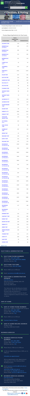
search (6, 7)
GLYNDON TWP (5, 101)
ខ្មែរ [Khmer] (12, 19)
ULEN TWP (4, 239)
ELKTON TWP (5, 77)
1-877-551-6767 (16, 342)
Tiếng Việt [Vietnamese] (25, 15)
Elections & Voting (16, 12)
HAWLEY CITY (5, 111)
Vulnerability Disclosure (13, 394)
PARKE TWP (5, 219)
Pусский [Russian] (7, 17)
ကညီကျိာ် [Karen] (22, 19)
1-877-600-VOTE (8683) (18, 259)
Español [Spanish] (7, 15)
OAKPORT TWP (5, 216)
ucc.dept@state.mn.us (17, 370)
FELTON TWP (5, 85)
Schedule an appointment (11, 356)
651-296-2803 (15, 341)
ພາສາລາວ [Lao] (18, 17)
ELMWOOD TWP (6, 80)
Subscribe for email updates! (14, 393)
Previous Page (27, 21)
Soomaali (18, 15)
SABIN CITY (4, 224)
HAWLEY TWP (5, 114)
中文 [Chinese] (13, 17)
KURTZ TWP (5, 138)
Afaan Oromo (26, 17)
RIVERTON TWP (6, 221)
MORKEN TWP (5, 213)
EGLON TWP (5, 74)
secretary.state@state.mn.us (16, 273)
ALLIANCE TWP (5, 43)
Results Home (19, 21)
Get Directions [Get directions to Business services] (8, 377)
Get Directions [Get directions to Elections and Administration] (8, 280)
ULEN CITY (4, 236)
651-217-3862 (17, 266)
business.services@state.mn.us (16, 366)
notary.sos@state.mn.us (19, 372)
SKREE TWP (4, 227)
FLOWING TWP (5, 88)
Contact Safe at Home (11, 320)
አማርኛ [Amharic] (16, 19)
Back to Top (4, 245)
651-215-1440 (15, 258)
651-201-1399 (15, 310)
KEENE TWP (5, 133)
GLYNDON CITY (5, 99)
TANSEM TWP (5, 234)
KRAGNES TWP (5, 136)
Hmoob (13, 15)
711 (15, 261)
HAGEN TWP (5, 108)
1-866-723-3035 (16, 311)
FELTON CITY (5, 82)
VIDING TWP (5, 242)
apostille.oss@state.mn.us (12, 369)
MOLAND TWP (5, 141)
